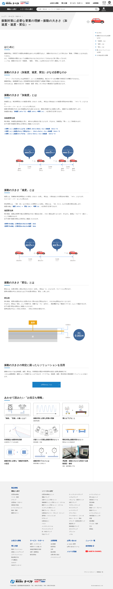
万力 (90, 526)
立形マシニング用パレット (49, 499)
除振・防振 (14, 510)
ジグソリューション (16, 554)
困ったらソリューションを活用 (103, 51)
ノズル (71, 534)
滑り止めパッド (93, 497)
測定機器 (91, 521)
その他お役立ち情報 (102, 55)
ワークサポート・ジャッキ (76, 515)
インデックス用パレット (48, 507)
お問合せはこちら (46, 384)
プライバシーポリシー (89, 572)
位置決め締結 (15, 494)
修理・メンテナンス (35, 544)
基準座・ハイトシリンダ (48, 515)
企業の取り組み (55, 554)
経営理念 (53, 546)
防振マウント (93, 510)
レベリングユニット (16, 507)
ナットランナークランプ (76, 494)
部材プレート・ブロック (48, 510)
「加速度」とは (101, 41)
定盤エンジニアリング (17, 552)
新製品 (91, 529)
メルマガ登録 (71, 551)
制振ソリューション (16, 549)
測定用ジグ (72, 523)
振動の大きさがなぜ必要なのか (103, 37)
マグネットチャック (74, 505)
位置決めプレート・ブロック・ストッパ (53, 513)
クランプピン (72, 513)
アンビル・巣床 (93, 523)
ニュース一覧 (90, 540)
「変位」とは (100, 47)
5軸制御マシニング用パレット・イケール (53, 502)
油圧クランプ (72, 502)
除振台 (91, 505)
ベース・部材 (15, 497)
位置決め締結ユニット (48, 494)
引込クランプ (45, 534)
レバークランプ (73, 510)
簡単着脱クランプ (74, 526)
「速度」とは (100, 44)
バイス (44, 523)
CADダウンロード (16, 565)
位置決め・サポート (16, 502)
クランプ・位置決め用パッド (77, 521)
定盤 (90, 518)
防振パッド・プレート (95, 507)
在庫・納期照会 (34, 552)
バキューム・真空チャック (76, 499)
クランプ (13, 499)
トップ (3, 16)
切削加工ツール (93, 499)
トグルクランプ (73, 497)
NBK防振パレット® (94, 515)
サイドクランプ (73, 507)
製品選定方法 (15, 557)
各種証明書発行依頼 (35, 549)
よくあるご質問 (71, 544)
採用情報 (89, 546)
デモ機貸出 (14, 560)
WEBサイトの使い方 (35, 546)
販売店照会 (33, 554)
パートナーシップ (56, 557)
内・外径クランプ (47, 531)
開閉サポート (15, 513)
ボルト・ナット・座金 (75, 518)
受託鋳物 (91, 502)
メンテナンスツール (47, 526)
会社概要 (53, 544)
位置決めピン (45, 521)
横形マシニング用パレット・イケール (52, 505)
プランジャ (72, 531)
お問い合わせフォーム (73, 546)
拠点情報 (53, 552)
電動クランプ (45, 497)
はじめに (99, 32)
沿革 (52, 549)
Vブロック (45, 518)
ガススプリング (73, 529)
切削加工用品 (15, 505)
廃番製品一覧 (100, 572)
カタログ (13, 562)
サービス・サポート (14, 16)
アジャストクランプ (47, 529)
